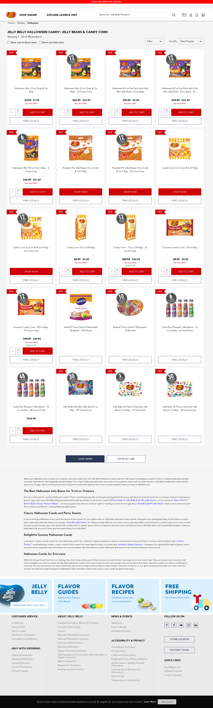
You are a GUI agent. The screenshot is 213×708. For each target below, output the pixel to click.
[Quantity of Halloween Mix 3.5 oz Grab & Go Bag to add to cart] (13, 112)
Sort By (173, 41)
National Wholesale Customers (73, 639)
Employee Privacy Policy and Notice (129, 659)
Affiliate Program (173, 671)
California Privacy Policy (123, 655)
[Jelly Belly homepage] (11, 15)
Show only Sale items (53, 42)
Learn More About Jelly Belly (29, 605)
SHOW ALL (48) (125, 458)
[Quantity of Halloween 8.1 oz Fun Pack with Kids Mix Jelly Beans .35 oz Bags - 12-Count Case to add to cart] (161, 112)
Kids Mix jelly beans (76, 522)
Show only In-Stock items (24, 42)
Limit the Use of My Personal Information (125, 670)
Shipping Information (22, 659)
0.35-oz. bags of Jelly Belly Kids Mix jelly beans (132, 500)
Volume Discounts (21, 663)
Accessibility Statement (123, 647)
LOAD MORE (85, 458)
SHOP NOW (80, 191)
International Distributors (70, 642)
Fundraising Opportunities (71, 669)
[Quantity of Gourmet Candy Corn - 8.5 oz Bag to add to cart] (161, 271)
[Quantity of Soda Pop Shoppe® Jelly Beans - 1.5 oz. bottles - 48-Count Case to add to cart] (13, 430)
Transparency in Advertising (125, 680)
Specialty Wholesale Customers (73, 635)
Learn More (150, 701)
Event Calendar (119, 627)
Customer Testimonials (69, 627)
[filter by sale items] (40, 42)
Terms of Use (117, 676)
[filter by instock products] (8, 42)
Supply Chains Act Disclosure (72, 650)
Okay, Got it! (167, 702)
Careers (62, 631)
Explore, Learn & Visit (62, 14)
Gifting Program (20, 671)
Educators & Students (68, 646)
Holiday (21, 22)
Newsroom (116, 623)
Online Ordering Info (22, 655)
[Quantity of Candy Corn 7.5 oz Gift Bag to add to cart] (62, 271)
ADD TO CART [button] (37, 112)
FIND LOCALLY (31, 120)
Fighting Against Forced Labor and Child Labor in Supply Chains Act (82, 656)
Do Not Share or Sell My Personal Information (127, 664)
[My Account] (190, 15)
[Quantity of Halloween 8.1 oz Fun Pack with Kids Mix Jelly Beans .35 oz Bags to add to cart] (111, 112)
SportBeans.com (172, 667)
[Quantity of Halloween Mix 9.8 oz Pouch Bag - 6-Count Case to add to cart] (13, 191)
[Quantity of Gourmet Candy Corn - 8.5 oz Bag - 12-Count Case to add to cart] (13, 351)
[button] (174, 15)
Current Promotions (22, 667)
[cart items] (203, 15)
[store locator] (184, 15)
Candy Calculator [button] (173, 675)
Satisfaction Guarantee (23, 635)
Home (11, 22)
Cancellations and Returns (25, 639)
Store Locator (19, 631)
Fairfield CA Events (121, 631)
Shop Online (28, 14)
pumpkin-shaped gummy (130, 544)
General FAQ (18, 627)
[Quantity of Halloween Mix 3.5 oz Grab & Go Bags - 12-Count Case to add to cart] (62, 112)
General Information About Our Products (78, 623)
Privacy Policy (118, 651)
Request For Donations (69, 665)
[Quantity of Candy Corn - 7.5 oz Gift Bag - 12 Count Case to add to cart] (111, 271)
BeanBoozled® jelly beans (151, 503)
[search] (133, 14)
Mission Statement (67, 661)
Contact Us (17, 623)
